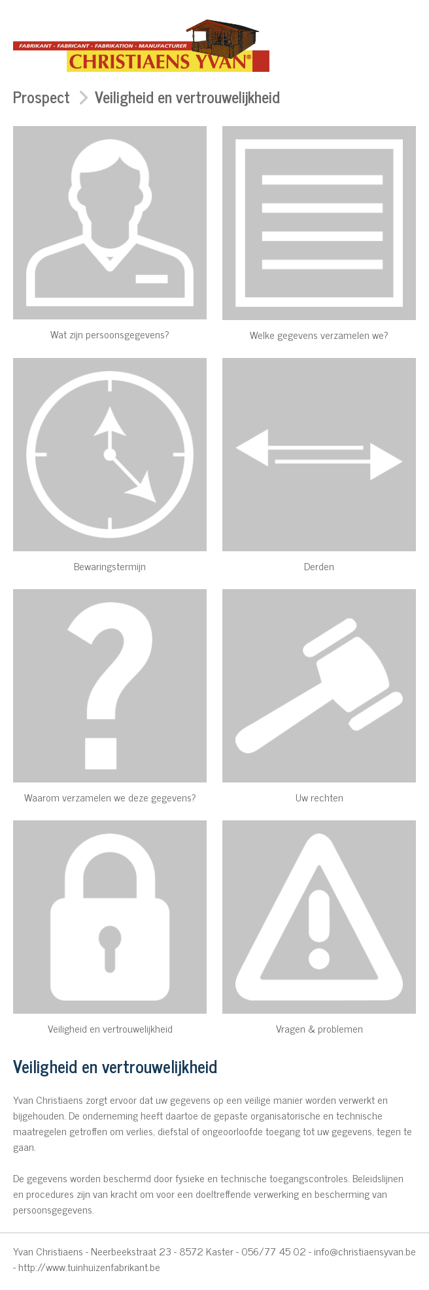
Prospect (41, 96)
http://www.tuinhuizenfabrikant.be (89, 1266)
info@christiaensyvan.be (365, 1250)
